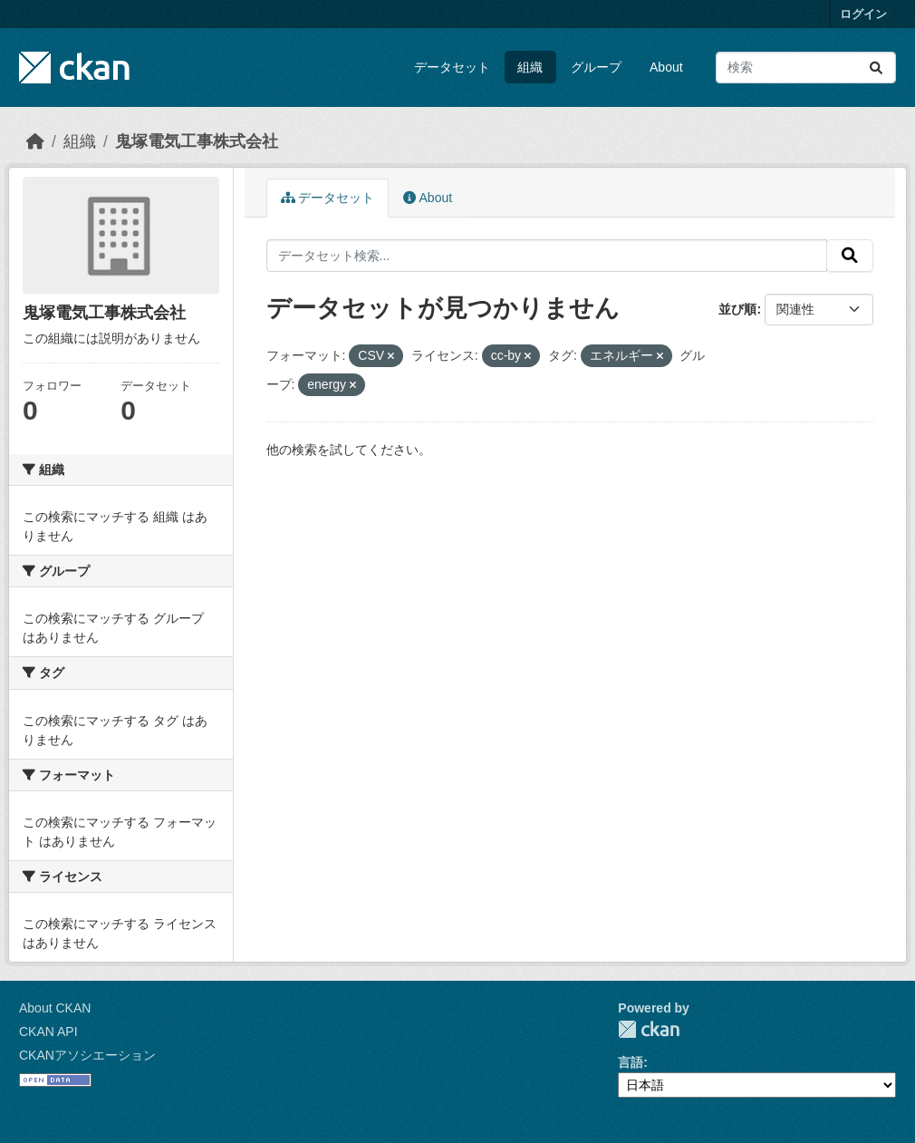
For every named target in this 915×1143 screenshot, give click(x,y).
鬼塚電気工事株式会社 (196, 141)
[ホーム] (35, 141)
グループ (596, 67)
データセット (452, 67)
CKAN (648, 1029)
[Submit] (876, 67)
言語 (630, 1062)
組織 (530, 67)
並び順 (737, 309)
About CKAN (55, 1008)
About (666, 67)
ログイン (863, 14)
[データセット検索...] (806, 67)
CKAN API (48, 1031)
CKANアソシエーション (87, 1055)
